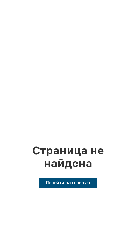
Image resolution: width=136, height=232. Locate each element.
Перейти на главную (68, 182)
